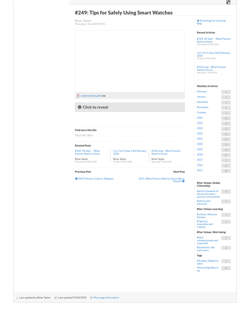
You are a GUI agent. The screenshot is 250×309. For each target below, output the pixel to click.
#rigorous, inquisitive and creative (205, 224)
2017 (200, 159)
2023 (200, 128)
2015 (200, 170)
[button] (228, 2)
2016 (200, 165)
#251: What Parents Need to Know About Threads (162, 180)
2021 (200, 138)
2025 (200, 117)
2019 (200, 149)
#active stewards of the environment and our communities (208, 194)
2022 (200, 133)
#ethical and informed (203, 202)
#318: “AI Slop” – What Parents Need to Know (87, 152)
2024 (200, 122)
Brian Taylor (81, 159)
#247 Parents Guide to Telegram (96, 178)
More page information (106, 297)
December (202, 101)
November (203, 107)
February (202, 91)
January (201, 96)
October (201, 112)
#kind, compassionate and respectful (207, 240)
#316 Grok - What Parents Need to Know (165, 152)
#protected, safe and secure (206, 249)
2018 (200, 154)
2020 (200, 144)
